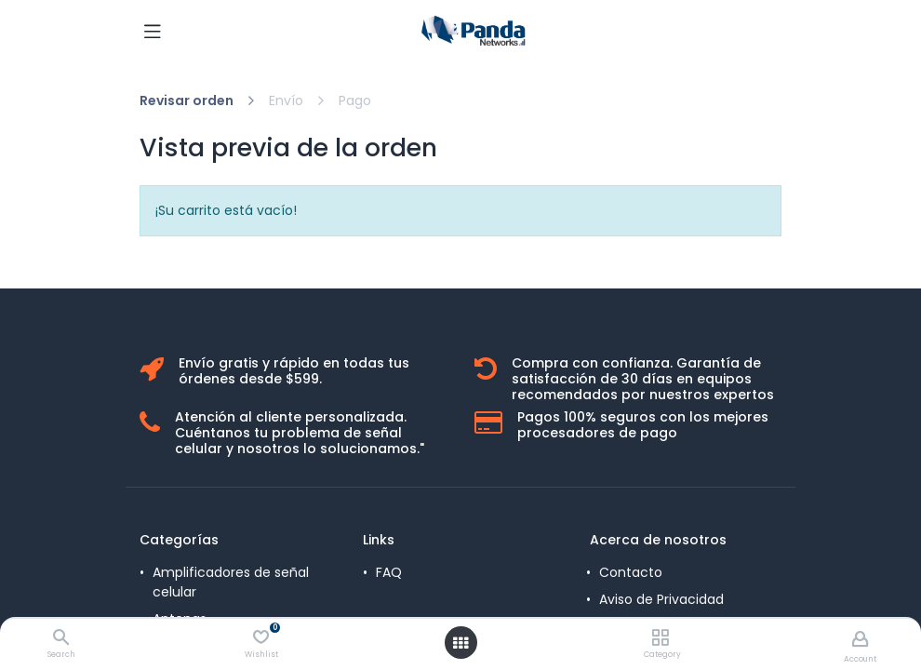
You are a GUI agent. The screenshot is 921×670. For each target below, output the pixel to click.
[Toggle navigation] (153, 30)
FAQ (389, 572)
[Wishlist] (261, 637)
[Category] (660, 638)
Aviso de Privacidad (661, 599)
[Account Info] (860, 638)
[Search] (61, 638)
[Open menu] (460, 643)
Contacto (630, 572)
